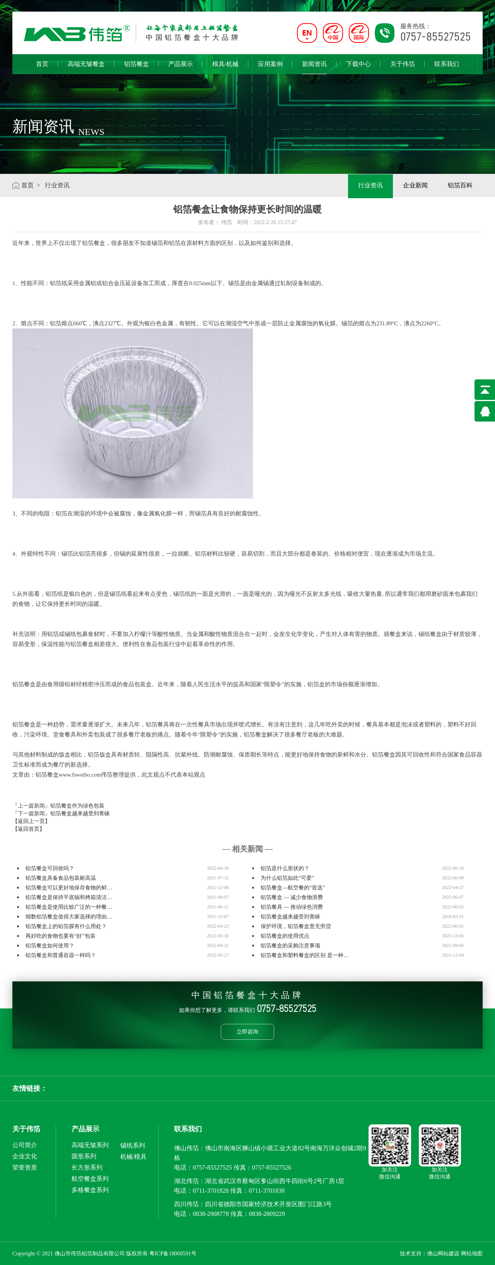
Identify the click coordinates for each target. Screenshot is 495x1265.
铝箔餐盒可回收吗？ (50, 868)
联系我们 (446, 64)
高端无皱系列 (90, 1145)
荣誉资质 (24, 1167)
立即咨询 (247, 1032)
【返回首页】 (28, 829)
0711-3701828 (211, 1190)
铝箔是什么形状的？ (285, 868)
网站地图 (472, 1253)
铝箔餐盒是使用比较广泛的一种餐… (69, 907)
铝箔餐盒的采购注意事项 (290, 946)
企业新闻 (415, 185)
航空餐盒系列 (90, 1178)
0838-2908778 (211, 1214)
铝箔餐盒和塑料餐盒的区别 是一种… (305, 955)
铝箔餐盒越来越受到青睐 (80, 813)
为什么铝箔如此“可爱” (287, 878)
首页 (42, 64)
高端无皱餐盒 (86, 64)
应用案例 (270, 64)
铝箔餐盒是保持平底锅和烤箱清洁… (69, 897)
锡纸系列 (132, 1145)
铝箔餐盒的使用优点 (285, 936)
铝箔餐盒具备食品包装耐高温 (61, 878)
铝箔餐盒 (136, 64)
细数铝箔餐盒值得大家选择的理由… (69, 917)
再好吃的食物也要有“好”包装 (60, 936)
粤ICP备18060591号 (172, 1253)
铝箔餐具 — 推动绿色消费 (292, 907)
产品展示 (180, 64)
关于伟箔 (402, 64)
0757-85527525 (212, 1167)
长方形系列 (87, 1167)
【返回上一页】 (31, 821)
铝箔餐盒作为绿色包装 (77, 806)
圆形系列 (84, 1156)
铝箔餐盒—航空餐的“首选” (293, 888)
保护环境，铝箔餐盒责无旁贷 (296, 926)
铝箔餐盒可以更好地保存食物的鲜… (69, 888)
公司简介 (24, 1145)
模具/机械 (225, 64)
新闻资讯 (314, 67)
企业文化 (24, 1156)
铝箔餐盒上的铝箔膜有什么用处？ (66, 926)
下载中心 (358, 64)
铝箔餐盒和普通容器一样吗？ (61, 955)
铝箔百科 (460, 185)
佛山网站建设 (443, 1253)
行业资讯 (370, 185)
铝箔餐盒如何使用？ (50, 946)
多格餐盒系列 (90, 1190)
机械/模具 (133, 1156)
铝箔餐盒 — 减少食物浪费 (292, 897)
